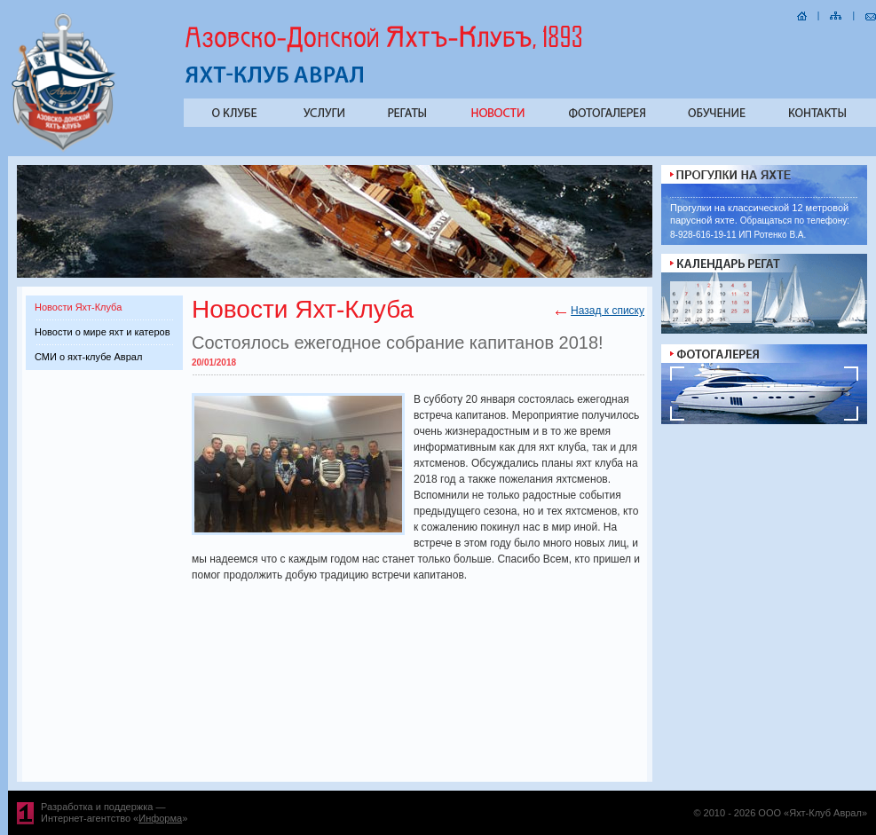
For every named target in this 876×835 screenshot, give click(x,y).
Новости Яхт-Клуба (78, 307)
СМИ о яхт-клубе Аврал (88, 356)
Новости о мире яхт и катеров (102, 332)
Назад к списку (607, 310)
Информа (160, 818)
